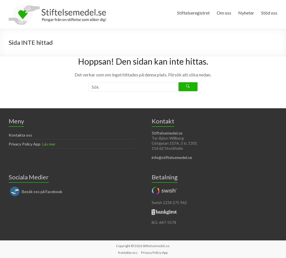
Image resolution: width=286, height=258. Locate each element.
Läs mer (49, 144)
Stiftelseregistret (193, 12)
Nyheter (246, 12)
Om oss (224, 12)
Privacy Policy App (24, 144)
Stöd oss (269, 12)
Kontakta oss (20, 135)
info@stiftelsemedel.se (172, 157)
